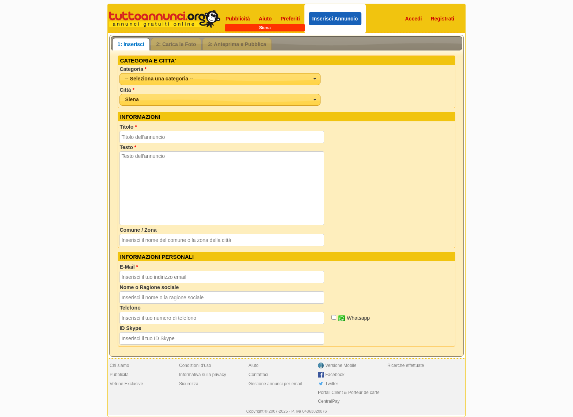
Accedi (413, 19)
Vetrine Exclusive (126, 383)
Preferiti (290, 19)
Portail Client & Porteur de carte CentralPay (349, 397)
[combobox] (219, 79)
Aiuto (265, 19)
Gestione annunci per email (275, 383)
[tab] (131, 44)
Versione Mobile (340, 365)
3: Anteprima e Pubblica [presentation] (237, 44)
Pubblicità (237, 19)
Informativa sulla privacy (202, 374)
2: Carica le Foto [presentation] (176, 44)
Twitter (331, 383)
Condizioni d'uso (195, 365)
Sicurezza (188, 383)
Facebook (335, 374)
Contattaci (258, 374)
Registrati (442, 19)
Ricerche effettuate (405, 365)
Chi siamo (119, 365)
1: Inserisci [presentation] (131, 44)
